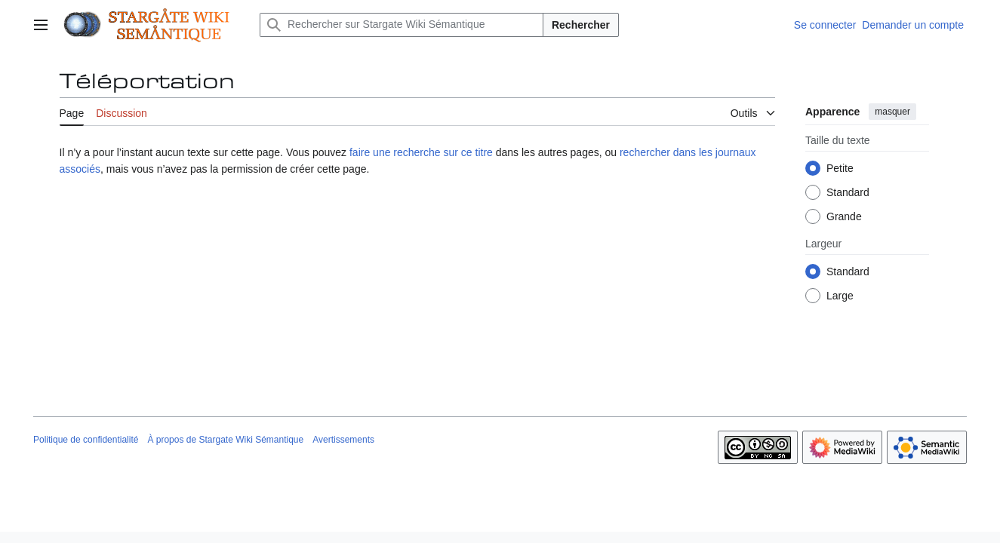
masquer (892, 111)
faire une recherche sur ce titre (421, 152)
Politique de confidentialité (85, 439)
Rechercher (581, 25)
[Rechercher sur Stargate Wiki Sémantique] (401, 25)
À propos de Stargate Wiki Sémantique (225, 439)
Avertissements (343, 439)
